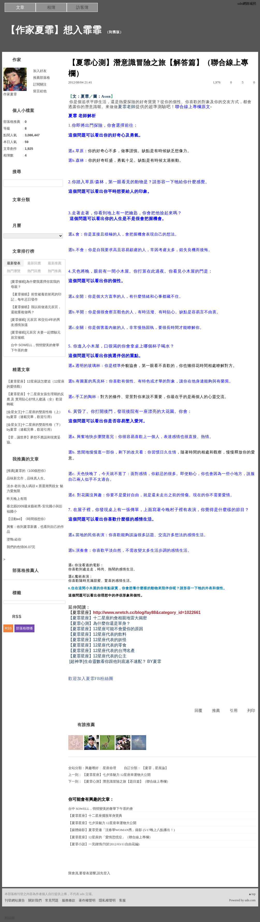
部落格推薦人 (25, 570)
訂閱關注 (40, 84)
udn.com (250, 900)
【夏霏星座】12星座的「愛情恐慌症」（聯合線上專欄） (110, 837)
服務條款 (68, 900)
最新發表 (13, 263)
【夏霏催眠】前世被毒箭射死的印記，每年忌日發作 (36, 296)
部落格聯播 (24, 628)
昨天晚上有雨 (17, 499)
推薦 (216, 710)
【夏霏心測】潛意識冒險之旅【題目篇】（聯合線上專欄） (126, 781)
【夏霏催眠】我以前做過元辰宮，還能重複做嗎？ (36, 309)
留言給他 (40, 91)
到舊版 (114, 32)
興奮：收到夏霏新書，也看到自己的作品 (35, 529)
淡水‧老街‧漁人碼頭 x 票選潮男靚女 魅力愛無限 (35, 488)
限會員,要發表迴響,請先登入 (89, 873)
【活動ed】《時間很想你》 (27, 519)
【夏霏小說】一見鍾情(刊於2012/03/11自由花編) (103, 844)
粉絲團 (10, 918)
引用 (233, 710)
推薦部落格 (41, 78)
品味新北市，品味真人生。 (27, 478)
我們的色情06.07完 (21, 547)
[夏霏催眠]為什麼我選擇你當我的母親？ (35, 284)
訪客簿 (82, 7)
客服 (122, 900)
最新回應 (34, 263)
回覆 (198, 710)
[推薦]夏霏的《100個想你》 (27, 471)
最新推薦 (54, 263)
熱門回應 (34, 271)
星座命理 (109, 768)
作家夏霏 (10, 94)
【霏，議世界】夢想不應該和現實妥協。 (34, 439)
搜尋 (58, 183)
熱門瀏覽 (13, 271)
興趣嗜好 (92, 768)
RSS (8, 628)
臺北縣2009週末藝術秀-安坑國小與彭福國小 (34, 508)
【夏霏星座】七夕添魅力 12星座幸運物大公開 (117, 775)
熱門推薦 (54, 271)
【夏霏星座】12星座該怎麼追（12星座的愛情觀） (36, 383)
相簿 (51, 7)
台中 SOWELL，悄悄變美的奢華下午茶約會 (100, 809)
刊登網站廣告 (15, 900)
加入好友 (40, 71)
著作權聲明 (87, 900)
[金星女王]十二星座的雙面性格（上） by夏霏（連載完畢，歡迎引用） (34, 414)
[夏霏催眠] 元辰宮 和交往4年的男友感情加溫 (35, 322)
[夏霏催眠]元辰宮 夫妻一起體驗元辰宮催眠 (36, 334)
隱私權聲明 (107, 900)
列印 (251, 710)
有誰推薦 (86, 724)
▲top (251, 894)
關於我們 (35, 900)
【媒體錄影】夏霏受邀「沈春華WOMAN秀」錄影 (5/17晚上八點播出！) (121, 830)
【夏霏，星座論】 (154, 768)
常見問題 (51, 900)
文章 (20, 7)
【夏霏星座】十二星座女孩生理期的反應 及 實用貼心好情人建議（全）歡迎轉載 (35, 399)
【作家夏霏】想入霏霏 (54, 30)
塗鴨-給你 (14, 539)
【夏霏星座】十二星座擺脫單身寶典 (95, 816)
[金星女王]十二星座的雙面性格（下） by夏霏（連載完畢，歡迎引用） (34, 427)
